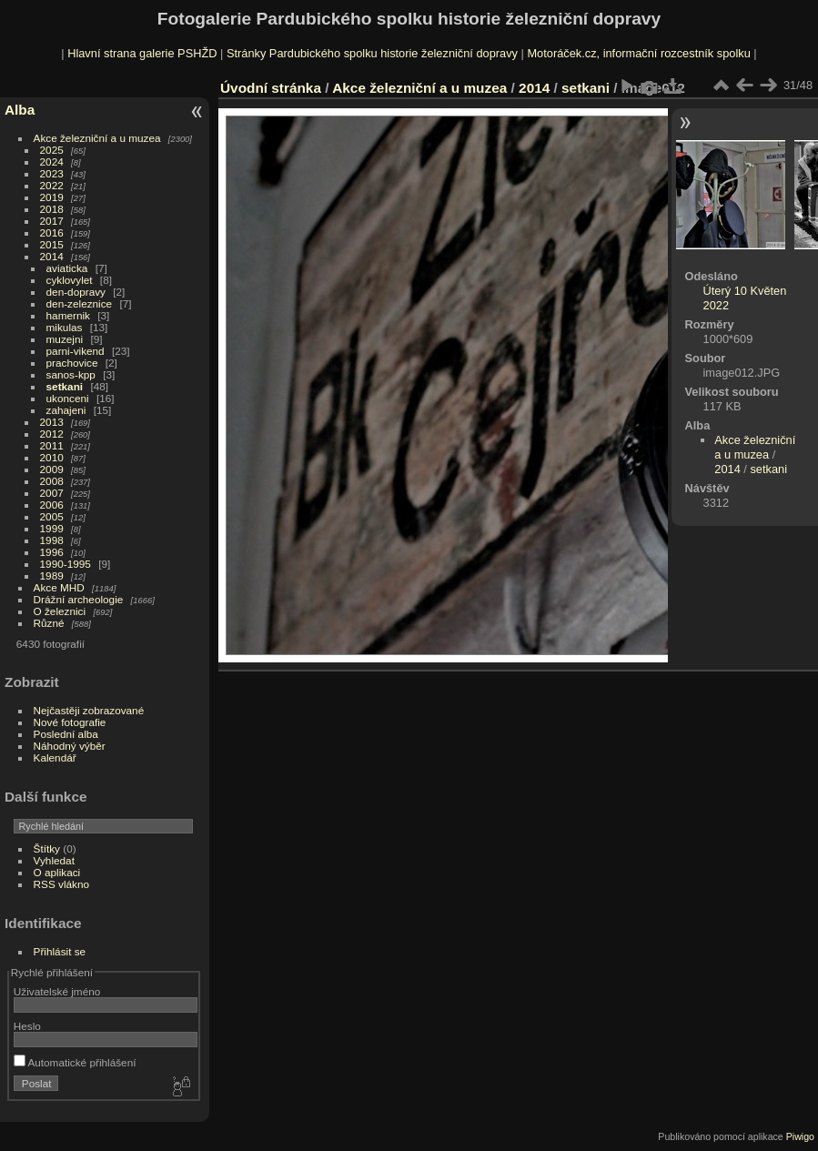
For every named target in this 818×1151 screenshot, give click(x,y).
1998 (52, 540)
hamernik (68, 315)
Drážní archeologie (79, 599)
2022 (52, 185)
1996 (52, 552)
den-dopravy (76, 292)
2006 (52, 504)
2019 (52, 197)
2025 (52, 150)
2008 (52, 481)
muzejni (65, 339)
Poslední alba (66, 734)
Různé (49, 623)
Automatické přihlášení (75, 1062)
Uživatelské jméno (57, 991)
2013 (52, 422)
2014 (52, 256)
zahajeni (66, 410)
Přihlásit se (60, 951)
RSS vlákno (61, 884)
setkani (65, 386)
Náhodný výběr (70, 746)
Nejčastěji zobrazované (89, 710)
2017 (52, 221)
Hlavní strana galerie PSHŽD (142, 53)
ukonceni (67, 398)
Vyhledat (54, 860)
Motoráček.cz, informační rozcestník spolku (638, 53)
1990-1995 (65, 564)
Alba (20, 109)
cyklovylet (69, 280)
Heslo (27, 1026)
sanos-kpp (71, 374)
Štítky (47, 848)
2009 (52, 469)
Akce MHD (59, 587)
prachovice (72, 363)
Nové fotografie (70, 722)
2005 (52, 516)
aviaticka (67, 268)
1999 (52, 528)
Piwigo (800, 1136)
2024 (52, 161)
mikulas (64, 327)
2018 (52, 209)
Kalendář (55, 757)
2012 (52, 433)
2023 (52, 173)
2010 (52, 457)
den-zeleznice (79, 303)
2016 (52, 232)
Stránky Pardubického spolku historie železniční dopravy (372, 53)
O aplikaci (57, 872)
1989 (52, 575)
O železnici (60, 611)
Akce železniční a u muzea (97, 138)
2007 (52, 493)
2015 (52, 244)
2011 (52, 445)
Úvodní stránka (270, 88)
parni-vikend (75, 351)
